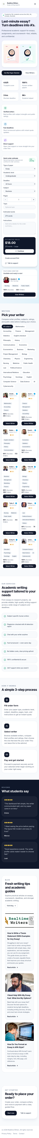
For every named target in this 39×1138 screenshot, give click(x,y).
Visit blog (11, 906)
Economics (23, 345)
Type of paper (8, 165)
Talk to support (11, 263)
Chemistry (7, 359)
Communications (9, 345)
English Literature (20, 336)
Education (26, 372)
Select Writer (10, 423)
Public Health (28, 363)
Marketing (30, 349)
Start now (10, 1113)
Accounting (7, 331)
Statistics (6, 336)
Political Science (16, 368)
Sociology (19, 377)
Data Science (25, 381)
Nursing (6, 363)
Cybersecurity (8, 386)
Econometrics (8, 349)
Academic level (8, 172)
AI (34, 381)
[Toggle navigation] (35, 4)
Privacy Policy (6, 1133)
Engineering (28, 359)
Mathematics (19, 326)
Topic (5, 204)
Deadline (6, 180)
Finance (18, 331)
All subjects (7, 326)
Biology (24, 354)
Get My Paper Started (11, 73)
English (29, 377)
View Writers (30, 73)
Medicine (16, 363)
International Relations (11, 372)
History (17, 340)
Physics (17, 359)
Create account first (12, 258)
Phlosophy (7, 340)
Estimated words (9, 212)
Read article (12, 967)
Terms (15, 1133)
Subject (6, 188)
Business (20, 349)
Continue (19, 251)
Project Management (10, 354)
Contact (21, 1133)
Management (29, 331)
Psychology (7, 377)
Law (4, 368)
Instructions (7, 220)
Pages (5, 196)
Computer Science (9, 381)
